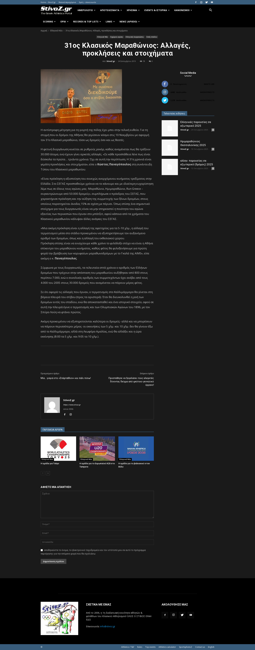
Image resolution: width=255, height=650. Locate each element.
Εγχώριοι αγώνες (116, 37)
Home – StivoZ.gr (48, 2)
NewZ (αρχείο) (130, 21)
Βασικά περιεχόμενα (67, 2)
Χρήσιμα (133, 10)
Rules (139, 647)
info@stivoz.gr (107, 626)
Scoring (49, 21)
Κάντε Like (209, 84)
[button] (210, 10)
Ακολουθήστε (207, 92)
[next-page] (48, 473)
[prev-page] (43, 473)
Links (110, 21)
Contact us (200, 647)
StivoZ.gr (111, 61)
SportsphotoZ (185, 647)
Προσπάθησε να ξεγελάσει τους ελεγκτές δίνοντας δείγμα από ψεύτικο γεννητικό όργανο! (131, 381)
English (211, 647)
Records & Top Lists (87, 21)
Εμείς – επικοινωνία (87, 2)
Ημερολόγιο (86, 10)
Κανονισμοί (183, 10)
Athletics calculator (167, 647)
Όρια (64, 21)
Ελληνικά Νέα (56, 30)
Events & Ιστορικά (157, 10)
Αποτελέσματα (111, 10)
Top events (150, 647)
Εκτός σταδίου (152, 37)
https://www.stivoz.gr (72, 405)
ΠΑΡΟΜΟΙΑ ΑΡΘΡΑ (53, 429)
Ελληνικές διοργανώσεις (135, 37)
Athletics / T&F (127, 647)
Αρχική (44, 30)
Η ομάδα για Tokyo (50, 463)
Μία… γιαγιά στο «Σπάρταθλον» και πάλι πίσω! (66, 378)
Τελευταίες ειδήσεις (174, 113)
